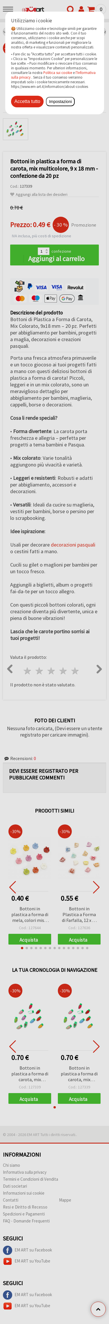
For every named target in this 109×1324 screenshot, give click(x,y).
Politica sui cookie (57, 72)
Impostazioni (60, 101)
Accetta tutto (27, 101)
